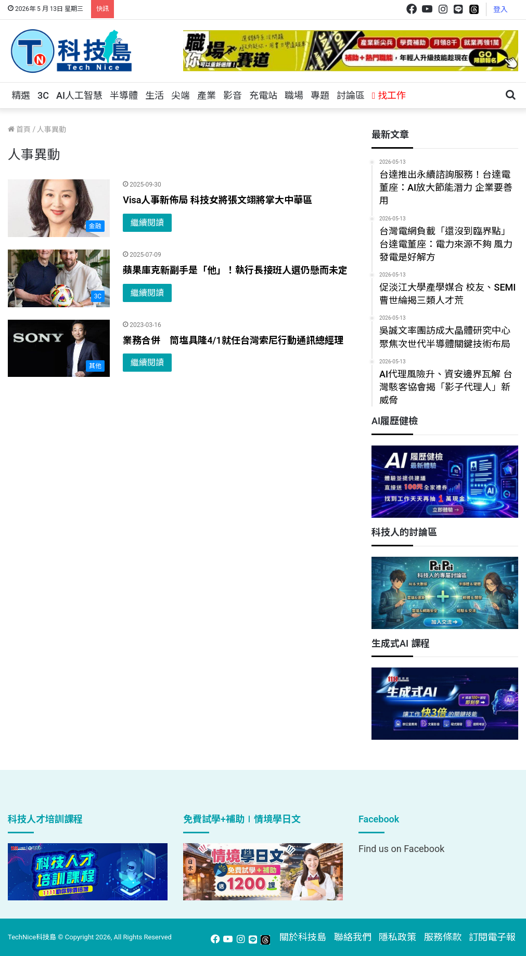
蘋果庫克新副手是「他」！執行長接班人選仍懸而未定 (235, 270)
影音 (232, 95)
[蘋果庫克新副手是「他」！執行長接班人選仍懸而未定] (59, 278)
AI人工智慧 (79, 95)
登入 (500, 9)
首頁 (19, 129)
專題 (320, 95)
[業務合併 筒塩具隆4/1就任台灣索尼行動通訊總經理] (59, 348)
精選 (20, 95)
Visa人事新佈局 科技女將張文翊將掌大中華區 (217, 199)
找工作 (389, 95)
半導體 (124, 95)
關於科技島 (302, 937)
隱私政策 (397, 937)
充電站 (263, 95)
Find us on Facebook (401, 848)
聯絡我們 (352, 937)
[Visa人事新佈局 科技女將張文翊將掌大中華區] (59, 208)
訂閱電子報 (492, 937)
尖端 (180, 95)
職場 (294, 95)
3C (43, 95)
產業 (206, 95)
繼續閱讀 (147, 223)
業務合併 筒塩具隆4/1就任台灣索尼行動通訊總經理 (233, 340)
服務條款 (442, 937)
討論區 (351, 95)
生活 (154, 95)
